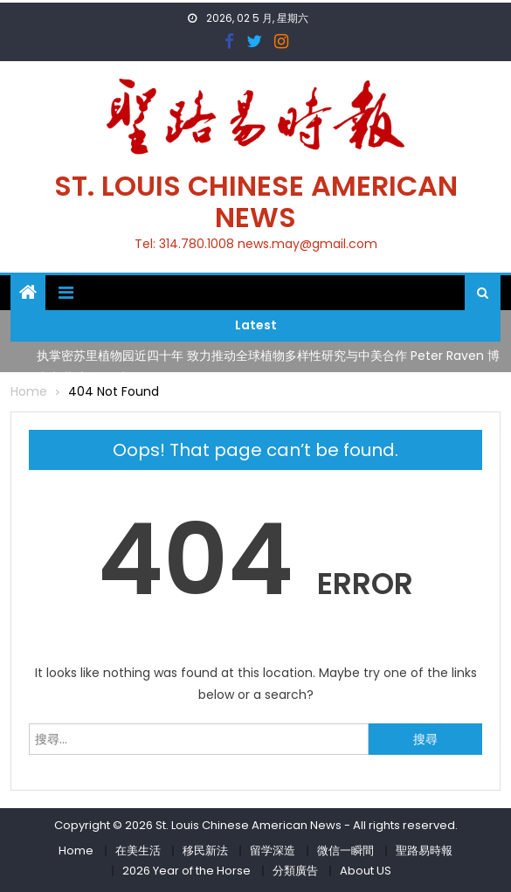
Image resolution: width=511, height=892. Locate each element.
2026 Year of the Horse (186, 870)
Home (76, 850)
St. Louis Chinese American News (256, 201)
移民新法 (205, 850)
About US (365, 870)
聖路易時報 (424, 850)
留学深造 (272, 850)
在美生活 (138, 850)
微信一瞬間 (345, 850)
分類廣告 (295, 870)
